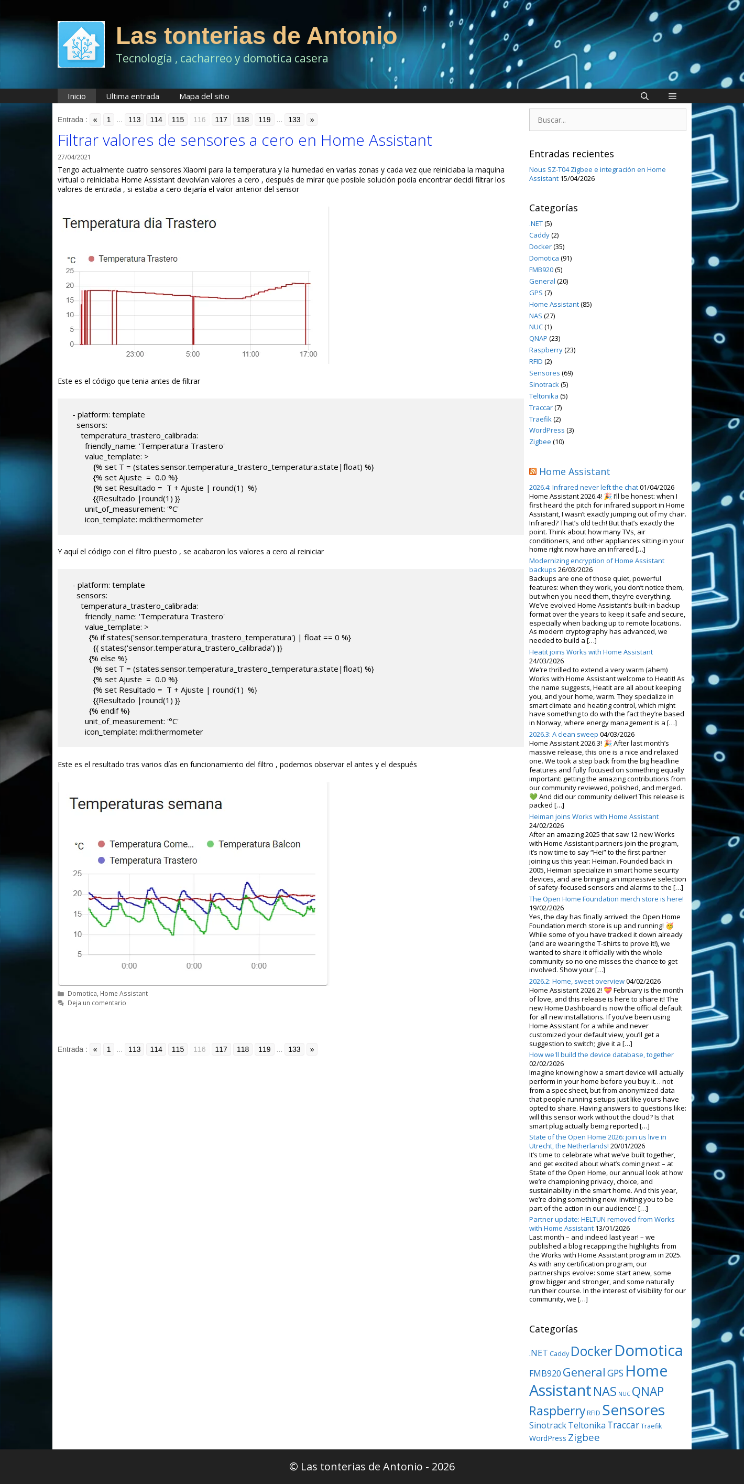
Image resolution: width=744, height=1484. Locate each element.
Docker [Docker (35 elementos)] (591, 1351)
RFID (536, 361)
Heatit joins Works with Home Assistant (591, 652)
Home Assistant (124, 993)
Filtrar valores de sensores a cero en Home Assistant (245, 139)
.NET (536, 223)
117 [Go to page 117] (221, 119)
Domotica (82, 993)
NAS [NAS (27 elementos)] (605, 1391)
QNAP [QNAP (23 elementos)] (648, 1391)
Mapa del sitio (204, 96)
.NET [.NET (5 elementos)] (538, 1353)
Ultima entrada (132, 96)
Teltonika (544, 396)
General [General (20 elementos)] (584, 1372)
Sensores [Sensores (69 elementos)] (633, 1410)
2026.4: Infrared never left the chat (583, 487)
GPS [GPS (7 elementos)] (615, 1373)
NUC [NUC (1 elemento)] (624, 1393)
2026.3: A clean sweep (563, 734)
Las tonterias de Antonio (257, 35)
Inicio (77, 96)
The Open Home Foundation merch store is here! (606, 899)
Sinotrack (544, 384)
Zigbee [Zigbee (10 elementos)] (584, 1437)
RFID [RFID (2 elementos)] (593, 1412)
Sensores (544, 373)
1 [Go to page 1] (109, 119)
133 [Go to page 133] (294, 119)
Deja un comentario (97, 1002)
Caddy (539, 235)
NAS (535, 315)
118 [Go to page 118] (243, 119)
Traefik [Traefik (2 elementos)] (651, 1426)
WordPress (547, 430)
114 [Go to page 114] (156, 119)
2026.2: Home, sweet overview (577, 981)
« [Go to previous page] (95, 119)
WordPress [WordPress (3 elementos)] (547, 1438)
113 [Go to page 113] (134, 119)
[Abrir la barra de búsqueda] (645, 96)
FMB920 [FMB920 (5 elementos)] (545, 1373)
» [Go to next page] (312, 119)
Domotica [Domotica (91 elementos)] (648, 1350)
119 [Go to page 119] (264, 119)
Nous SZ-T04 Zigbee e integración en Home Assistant (597, 174)
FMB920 (541, 269)
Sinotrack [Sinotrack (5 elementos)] (547, 1425)
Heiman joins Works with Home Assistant (594, 816)
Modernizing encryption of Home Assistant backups (596, 565)
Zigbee (540, 441)
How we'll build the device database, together (601, 1054)
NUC (536, 326)
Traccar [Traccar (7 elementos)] (623, 1424)
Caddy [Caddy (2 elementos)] (559, 1353)
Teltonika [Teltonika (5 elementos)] (587, 1425)
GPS (536, 292)
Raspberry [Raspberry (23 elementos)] (557, 1411)
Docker (540, 246)
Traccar (541, 407)
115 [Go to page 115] (178, 119)
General (542, 281)
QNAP (538, 338)
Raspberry (546, 349)
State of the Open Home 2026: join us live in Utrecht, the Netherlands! (597, 1141)
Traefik (540, 419)
